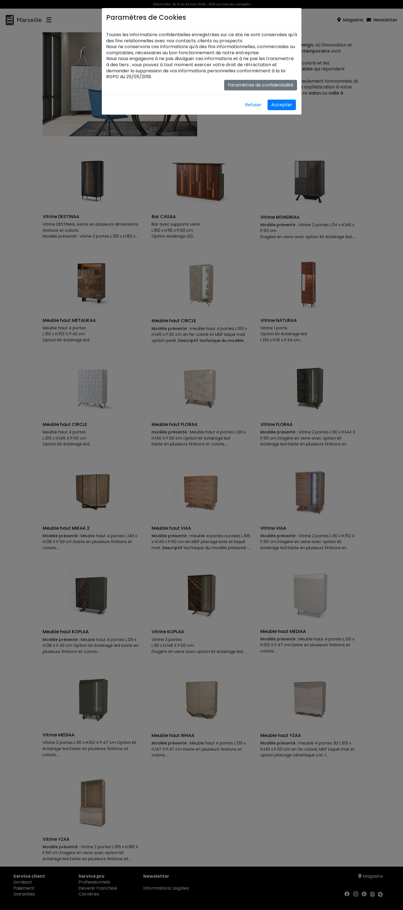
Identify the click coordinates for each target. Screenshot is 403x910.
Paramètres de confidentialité (260, 85)
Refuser (253, 105)
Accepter (281, 105)
